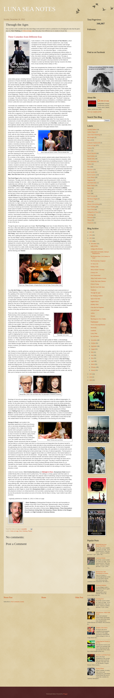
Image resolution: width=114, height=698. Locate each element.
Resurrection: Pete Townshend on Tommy (102, 572)
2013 (90, 238)
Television (90, 217)
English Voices (95, 301)
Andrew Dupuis (91, 132)
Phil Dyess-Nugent (92, 199)
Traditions (93, 290)
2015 (90, 232)
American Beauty (100, 558)
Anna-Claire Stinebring (93, 134)
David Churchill (91, 153)
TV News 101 (94, 264)
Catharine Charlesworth (93, 143)
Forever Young (95, 284)
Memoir (89, 188)
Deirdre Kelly (91, 158)
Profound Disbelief (101, 585)
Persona (93, 316)
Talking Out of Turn (92, 212)
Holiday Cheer (95, 304)
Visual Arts (90, 223)
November (94, 340)
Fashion (89, 164)
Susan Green (90, 209)
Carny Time (94, 333)
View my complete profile (94, 112)
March (93, 364)
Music (89, 193)
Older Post (79, 597)
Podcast (89, 201)
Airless (92, 313)
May (92, 358)
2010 (90, 377)
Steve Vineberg (23, 531)
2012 (90, 241)
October (93, 343)
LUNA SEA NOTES (30, 9)
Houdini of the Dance (102, 627)
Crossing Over (100, 599)
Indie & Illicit (94, 246)
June (92, 355)
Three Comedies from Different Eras (25, 36)
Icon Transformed (95, 275)
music (89, 191)
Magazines (90, 180)
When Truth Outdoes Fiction (98, 278)
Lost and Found (95, 310)
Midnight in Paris (47, 472)
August (93, 349)
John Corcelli (91, 172)
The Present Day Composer (98, 261)
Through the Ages (95, 293)
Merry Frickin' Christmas (97, 269)
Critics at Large (26, 31)
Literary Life (94, 272)
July (92, 352)
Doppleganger (94, 322)
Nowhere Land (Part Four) (103, 655)
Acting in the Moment (97, 249)
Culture (89, 148)
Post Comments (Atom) (17, 601)
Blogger (65, 694)
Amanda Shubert (91, 129)
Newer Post (8, 597)
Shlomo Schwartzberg (93, 204)
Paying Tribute (100, 668)
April (92, 361)
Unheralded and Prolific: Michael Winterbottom (100, 252)
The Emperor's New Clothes (98, 319)
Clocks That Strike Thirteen (98, 281)
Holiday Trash (94, 266)
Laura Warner (91, 177)
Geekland (93, 330)
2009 (90, 380)
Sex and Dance (95, 336)
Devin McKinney (92, 161)
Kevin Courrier (91, 175)
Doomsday (94, 327)
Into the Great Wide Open (98, 287)
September (94, 346)
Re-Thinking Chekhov (97, 295)
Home (43, 597)
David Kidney (91, 156)
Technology (90, 215)
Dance (89, 150)
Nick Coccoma (91, 196)
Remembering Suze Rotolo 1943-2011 (101, 545)
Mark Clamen (91, 185)
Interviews (90, 169)
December (94, 243)
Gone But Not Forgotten (97, 307)
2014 (90, 235)
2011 (90, 374)
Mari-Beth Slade (91, 182)
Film (88, 167)
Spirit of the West (95, 298)
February (93, 367)
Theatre (30, 531)
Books (89, 140)
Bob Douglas (90, 137)
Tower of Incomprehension (98, 324)
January (93, 370)
